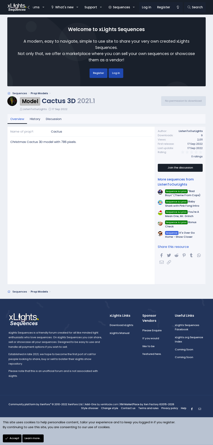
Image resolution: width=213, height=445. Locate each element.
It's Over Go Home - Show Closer (180, 235)
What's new (64, 7)
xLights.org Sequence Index (189, 340)
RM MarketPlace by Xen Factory (147, 404)
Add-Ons (90, 404)
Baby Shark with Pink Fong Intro (182, 204)
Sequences (121, 7)
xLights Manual (120, 333)
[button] (43, 7)
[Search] (194, 7)
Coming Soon (184, 350)
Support (90, 7)
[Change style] (178, 7)
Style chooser (89, 408)
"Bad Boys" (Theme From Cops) (182, 193)
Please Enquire (152, 331)
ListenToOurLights (35, 109)
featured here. (151, 354)
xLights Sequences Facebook (187, 328)
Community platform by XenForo (46, 404)
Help (183, 408)
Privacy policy (169, 408)
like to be (148, 346)
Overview (17, 119)
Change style (109, 408)
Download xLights (121, 325)
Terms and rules (148, 408)
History (35, 119)
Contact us (128, 408)
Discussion (54, 119)
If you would (150, 339)
